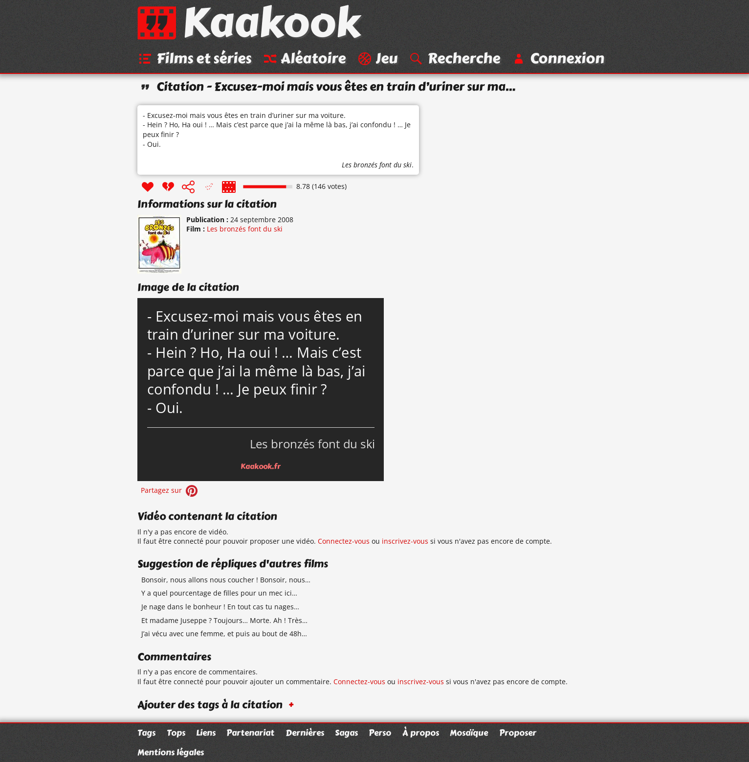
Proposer (517, 732)
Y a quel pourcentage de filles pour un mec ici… (219, 593)
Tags (146, 732)
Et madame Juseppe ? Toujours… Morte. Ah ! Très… (224, 620)
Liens (206, 732)
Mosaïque (469, 732)
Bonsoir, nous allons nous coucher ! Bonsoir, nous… (225, 579)
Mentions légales (170, 752)
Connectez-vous (344, 541)
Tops (176, 732)
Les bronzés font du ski (377, 164)
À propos (420, 732)
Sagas (346, 732)
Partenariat (250, 732)
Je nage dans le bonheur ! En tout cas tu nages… (220, 606)
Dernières (305, 732)
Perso (380, 732)
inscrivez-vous (405, 541)
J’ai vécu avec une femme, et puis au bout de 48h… (224, 633)
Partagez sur (170, 490)
